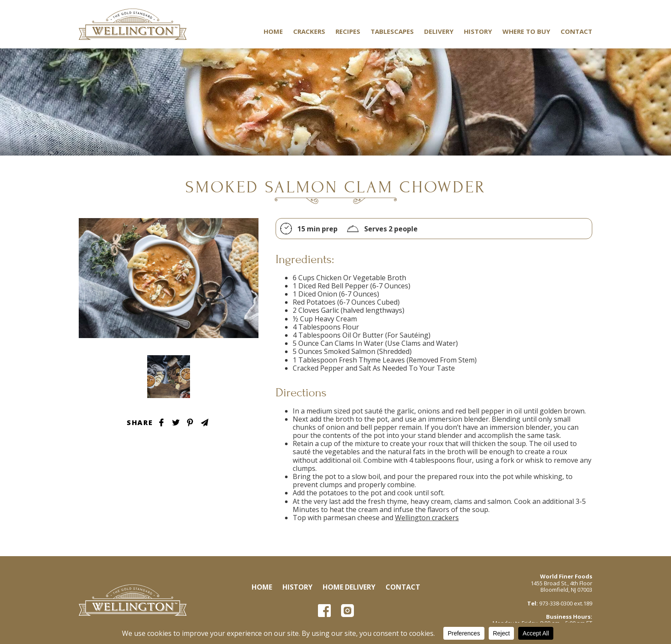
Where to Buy (526, 31)
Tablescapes (392, 31)
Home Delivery (349, 587)
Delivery (439, 31)
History (478, 31)
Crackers (309, 31)
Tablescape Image (168, 376)
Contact (576, 31)
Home (273, 31)
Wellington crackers (427, 517)
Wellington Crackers (133, 24)
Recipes (348, 31)
